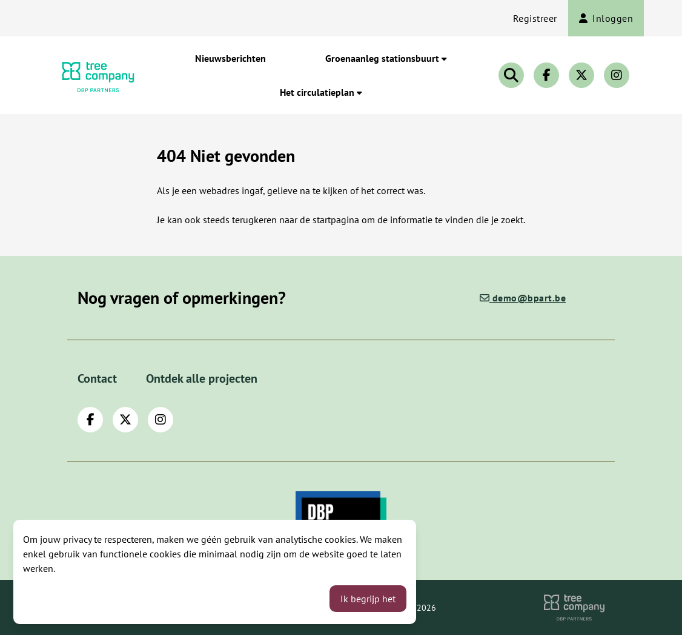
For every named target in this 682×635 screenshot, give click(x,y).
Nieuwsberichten (230, 58)
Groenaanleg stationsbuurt (386, 58)
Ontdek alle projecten (201, 378)
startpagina (336, 219)
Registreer (535, 18)
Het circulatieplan (321, 92)
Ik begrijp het (368, 599)
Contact (97, 378)
